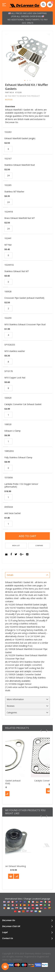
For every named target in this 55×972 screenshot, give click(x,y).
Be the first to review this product (22, 96)
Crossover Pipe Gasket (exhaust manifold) (29, 782)
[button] (11, 56)
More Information (15, 699)
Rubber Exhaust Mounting (27, 866)
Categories (12, 712)
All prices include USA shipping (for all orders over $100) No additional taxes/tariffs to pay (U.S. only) (27, 18)
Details (10, 575)
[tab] (27, 575)
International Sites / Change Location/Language (27, 905)
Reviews (11, 705)
